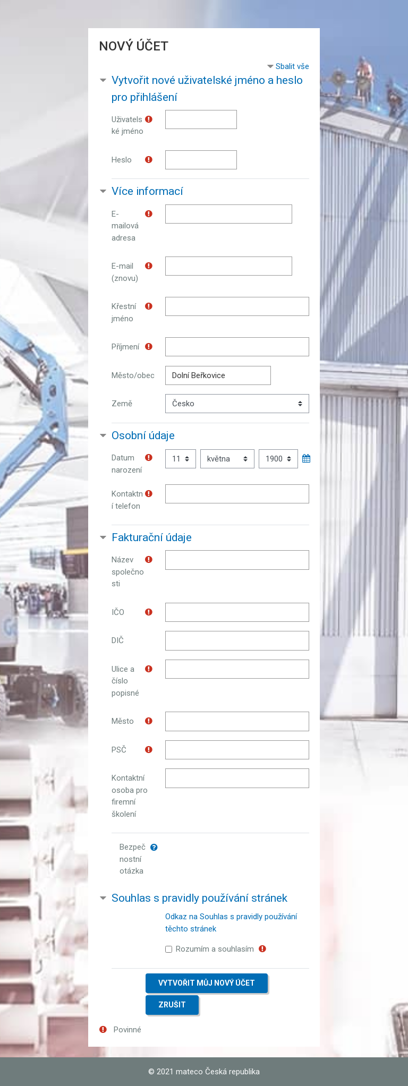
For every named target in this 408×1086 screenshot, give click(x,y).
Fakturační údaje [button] (152, 537)
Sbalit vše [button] (292, 66)
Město (123, 721)
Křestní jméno (124, 312)
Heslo (122, 160)
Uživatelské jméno (127, 125)
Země (122, 403)
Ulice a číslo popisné (125, 681)
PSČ (119, 750)
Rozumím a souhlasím (215, 949)
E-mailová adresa (125, 226)
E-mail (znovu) (125, 272)
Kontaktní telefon (127, 500)
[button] (156, 847)
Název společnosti (128, 571)
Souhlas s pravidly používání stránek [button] (199, 898)
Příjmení (125, 347)
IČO (118, 612)
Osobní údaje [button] (143, 435)
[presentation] (252, 858)
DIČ (118, 640)
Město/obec (133, 375)
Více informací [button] (147, 191)
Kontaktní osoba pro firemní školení (130, 796)
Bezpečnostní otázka (133, 859)
